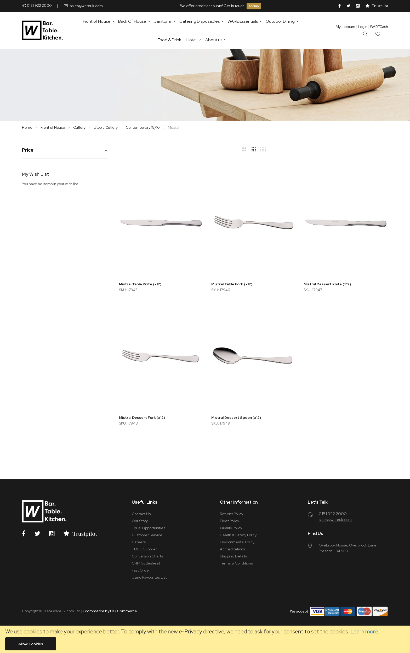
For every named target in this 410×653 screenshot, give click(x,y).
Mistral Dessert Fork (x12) (142, 417)
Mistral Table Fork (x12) (231, 284)
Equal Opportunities (148, 528)
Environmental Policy (237, 542)
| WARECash (378, 26)
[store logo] (43, 30)
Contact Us (141, 513)
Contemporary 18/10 (143, 127)
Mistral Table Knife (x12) (140, 284)
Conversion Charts (147, 556)
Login (361, 26)
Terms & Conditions (236, 563)
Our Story (140, 521)
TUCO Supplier (144, 549)
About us (213, 40)
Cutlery (79, 127)
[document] (205, 639)
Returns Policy (231, 513)
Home (27, 127)
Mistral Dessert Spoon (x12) (236, 417)
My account (345, 26)
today (253, 6)
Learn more (364, 631)
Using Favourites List (149, 577)
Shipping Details (233, 556)
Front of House (53, 127)
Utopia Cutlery (106, 127)
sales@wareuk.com (86, 5)
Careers (139, 542)
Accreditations (232, 549)
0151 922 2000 (39, 5)
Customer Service (147, 535)
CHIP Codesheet (146, 563)
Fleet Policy (229, 521)
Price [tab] (27, 150)
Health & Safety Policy (238, 535)
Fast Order (141, 570)
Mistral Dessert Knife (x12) (327, 284)
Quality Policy (231, 528)
